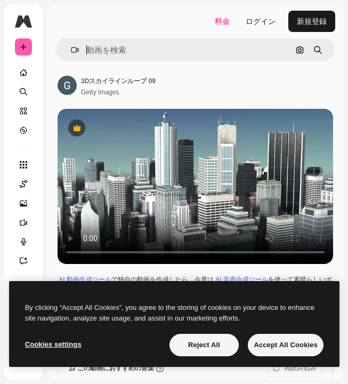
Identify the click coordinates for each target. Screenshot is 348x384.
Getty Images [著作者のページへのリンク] (100, 92)
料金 (222, 21)
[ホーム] (23, 72)
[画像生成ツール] (29, 203)
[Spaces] (29, 184)
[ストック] (23, 110)
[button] (70, 50)
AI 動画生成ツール (85, 279)
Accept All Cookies (286, 345)
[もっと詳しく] (23, 130)
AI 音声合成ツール (241, 279)
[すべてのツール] (23, 164)
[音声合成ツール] (29, 241)
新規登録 (312, 21)
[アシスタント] (29, 260)
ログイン (261, 21)
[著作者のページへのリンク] (67, 85)
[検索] (23, 91)
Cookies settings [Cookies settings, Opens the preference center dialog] (53, 344)
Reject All (204, 345)
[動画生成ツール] (29, 222)
